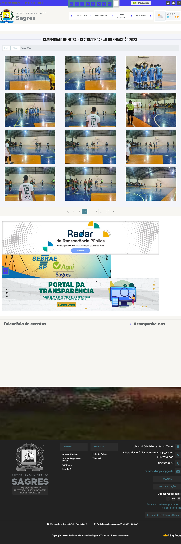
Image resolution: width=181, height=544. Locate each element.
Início (6, 48)
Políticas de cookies (171, 507)
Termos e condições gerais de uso (164, 504)
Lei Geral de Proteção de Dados (163, 515)
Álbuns (15, 48)
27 (107, 211)
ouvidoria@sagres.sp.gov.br (159, 471)
